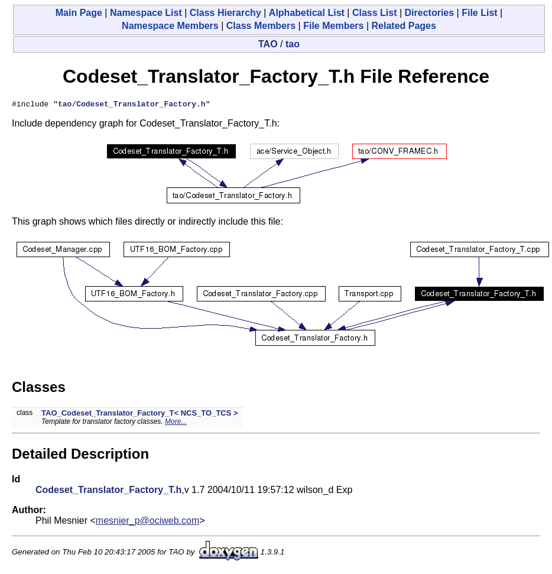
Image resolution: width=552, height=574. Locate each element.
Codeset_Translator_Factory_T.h (108, 492)
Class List (374, 13)
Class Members (261, 26)
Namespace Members (170, 26)
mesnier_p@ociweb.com (147, 522)
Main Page (79, 13)
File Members (333, 26)
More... (176, 423)
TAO (268, 44)
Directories (429, 13)
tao (292, 44)
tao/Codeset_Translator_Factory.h (132, 105)
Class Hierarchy (225, 13)
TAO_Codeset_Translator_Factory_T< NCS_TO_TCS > (139, 414)
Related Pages (404, 26)
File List (479, 13)
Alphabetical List (307, 13)
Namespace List (146, 13)
